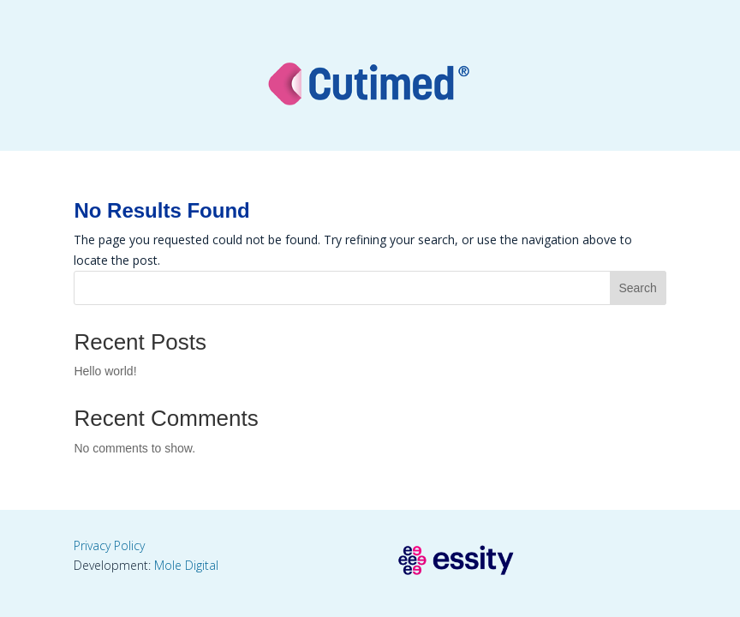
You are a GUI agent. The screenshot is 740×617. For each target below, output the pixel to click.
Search (637, 288)
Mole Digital (186, 565)
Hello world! (105, 371)
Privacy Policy (109, 545)
